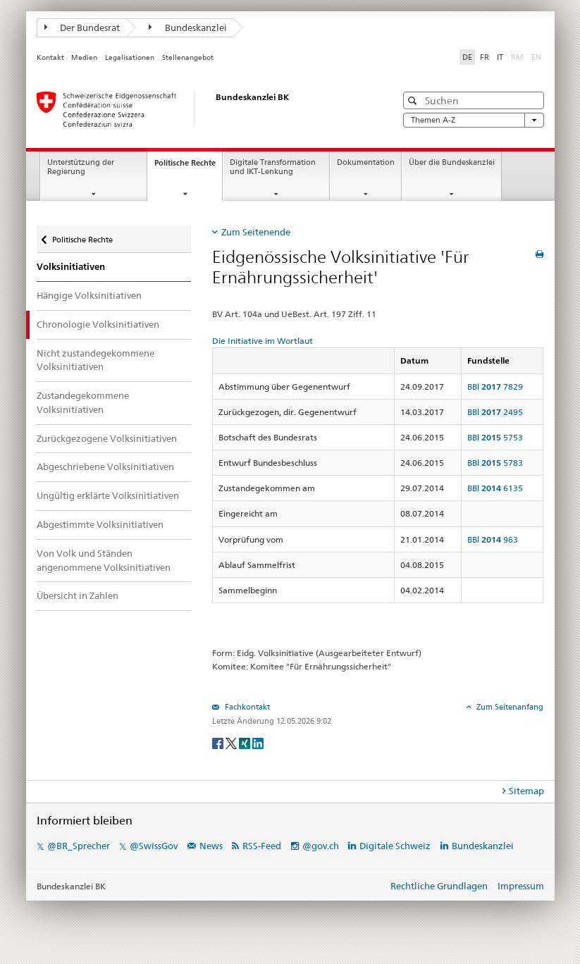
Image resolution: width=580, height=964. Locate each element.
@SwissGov (154, 845)
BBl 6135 (495, 488)
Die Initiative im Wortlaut (262, 340)
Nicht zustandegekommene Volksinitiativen (95, 360)
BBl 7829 (495, 386)
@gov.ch (320, 845)
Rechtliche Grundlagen (439, 885)
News (211, 845)
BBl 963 (492, 539)
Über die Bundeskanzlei (452, 162)
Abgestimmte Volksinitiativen (100, 524)
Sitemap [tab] (526, 790)
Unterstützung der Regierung (80, 167)
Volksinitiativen (71, 267)
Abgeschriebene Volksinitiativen (105, 466)
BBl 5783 (495, 462)
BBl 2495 (495, 412)
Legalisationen (129, 57)
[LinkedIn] (258, 742)
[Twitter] (232, 742)
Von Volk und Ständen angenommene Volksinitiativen (104, 560)
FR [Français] (484, 57)
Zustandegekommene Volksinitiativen (83, 402)
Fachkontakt (246, 707)
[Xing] (245, 742)
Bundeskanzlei (188, 27)
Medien (84, 57)
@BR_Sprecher (78, 845)
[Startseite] (202, 109)
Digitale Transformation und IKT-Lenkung (273, 167)
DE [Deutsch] (467, 57)
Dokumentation (366, 162)
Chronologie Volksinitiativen (98, 324)
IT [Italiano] (500, 57)
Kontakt (50, 57)
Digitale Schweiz (396, 845)
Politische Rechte (188, 166)
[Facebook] (219, 742)
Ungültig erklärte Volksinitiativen (108, 495)
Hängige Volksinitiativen (89, 295)
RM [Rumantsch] (517, 57)
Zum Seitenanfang (508, 707)
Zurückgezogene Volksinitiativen (107, 438)
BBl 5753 (495, 437)
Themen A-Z (473, 120)
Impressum (521, 885)
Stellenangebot (188, 57)
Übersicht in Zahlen (77, 595)
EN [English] (536, 57)
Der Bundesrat (82, 27)
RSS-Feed (261, 845)
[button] (414, 100)
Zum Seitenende (255, 231)
